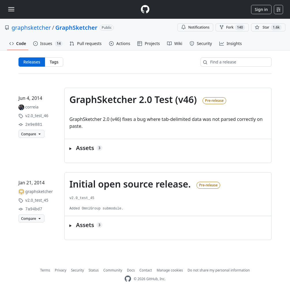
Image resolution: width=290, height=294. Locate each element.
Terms (45, 270)
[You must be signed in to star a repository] (268, 27)
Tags (54, 62)
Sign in (261, 9)
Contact (145, 270)
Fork (232, 27)
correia (32, 107)
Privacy (60, 270)
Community (112, 270)
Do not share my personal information (219, 270)
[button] (168, 148)
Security (77, 270)
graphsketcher (31, 27)
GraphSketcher (76, 27)
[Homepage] (145, 9)
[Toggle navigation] (11, 9)
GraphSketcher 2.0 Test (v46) (133, 99)
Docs (131, 270)
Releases (31, 62)
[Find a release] (236, 62)
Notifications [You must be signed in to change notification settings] (195, 27)
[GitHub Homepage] (127, 278)
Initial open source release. (130, 184)
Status (94, 270)
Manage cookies (170, 270)
